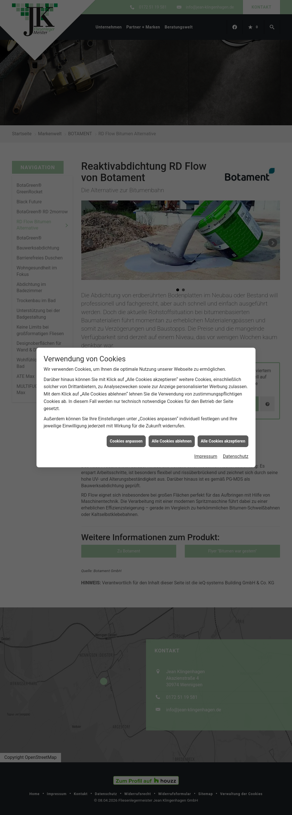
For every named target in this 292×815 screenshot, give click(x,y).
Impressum (205, 278)
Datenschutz (235, 278)
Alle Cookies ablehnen (172, 262)
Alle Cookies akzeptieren (223, 262)
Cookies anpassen (126, 262)
